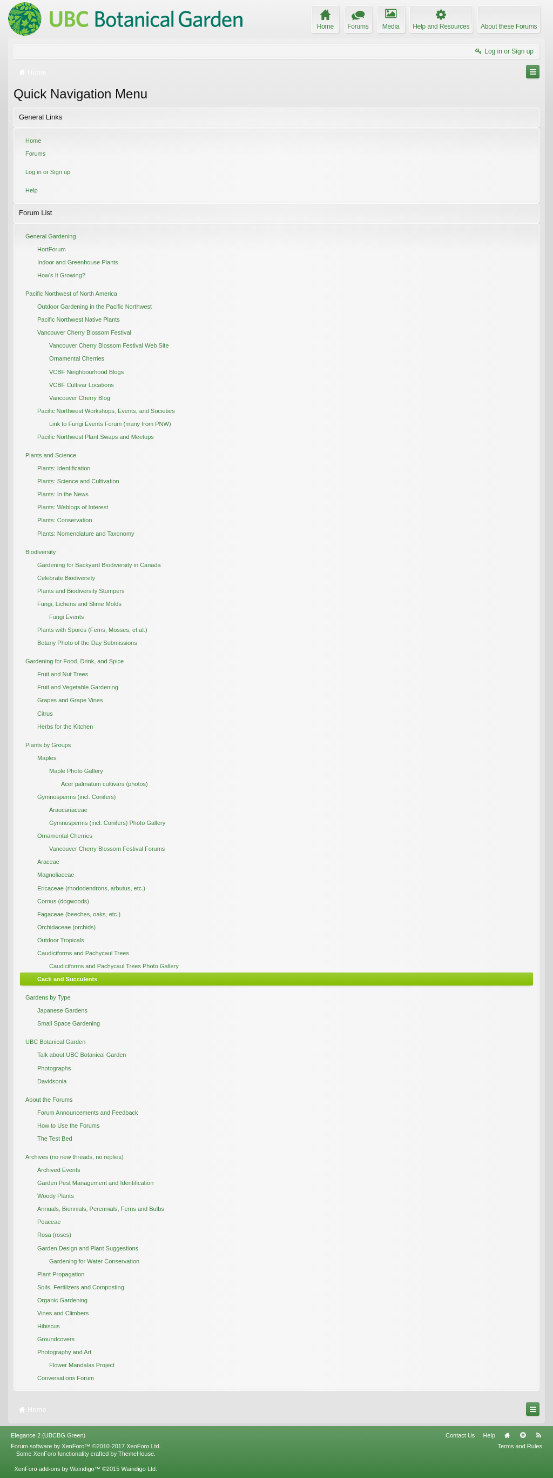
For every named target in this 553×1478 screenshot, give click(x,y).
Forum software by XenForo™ (86, 1446)
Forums (35, 153)
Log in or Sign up (47, 172)
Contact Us (460, 1435)
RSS (538, 1435)
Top (523, 1435)
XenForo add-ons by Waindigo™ (57, 1469)
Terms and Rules (519, 1446)
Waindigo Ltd (138, 1469)
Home (33, 140)
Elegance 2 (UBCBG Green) (48, 1435)
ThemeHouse (136, 1453)
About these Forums (509, 26)
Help (31, 190)
